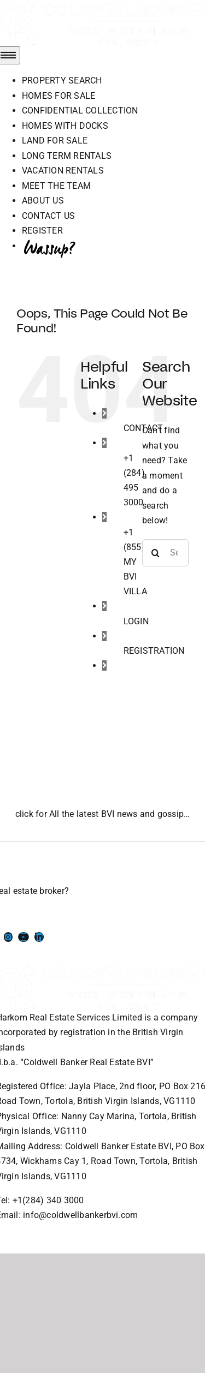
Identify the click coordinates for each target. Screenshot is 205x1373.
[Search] (155, 552)
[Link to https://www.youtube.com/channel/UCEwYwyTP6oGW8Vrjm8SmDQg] (23, 937)
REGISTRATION (154, 651)
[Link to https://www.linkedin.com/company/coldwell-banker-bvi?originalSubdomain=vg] (38, 937)
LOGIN (136, 621)
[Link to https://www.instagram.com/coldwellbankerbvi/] (8, 937)
